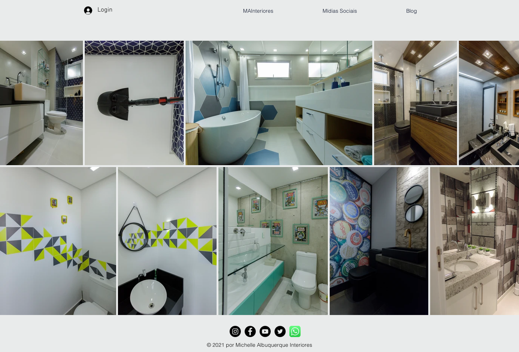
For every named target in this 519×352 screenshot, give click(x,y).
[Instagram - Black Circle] (235, 331)
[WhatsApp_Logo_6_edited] (295, 331)
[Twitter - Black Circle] (280, 331)
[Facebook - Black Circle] (250, 331)
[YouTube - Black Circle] (265, 331)
